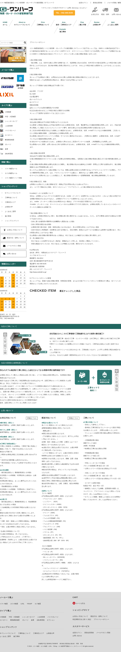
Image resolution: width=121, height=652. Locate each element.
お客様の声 (97, 23)
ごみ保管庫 (41, 617)
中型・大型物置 (14, 617)
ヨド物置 (38, 604)
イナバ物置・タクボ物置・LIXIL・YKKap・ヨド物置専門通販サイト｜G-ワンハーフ (57, 646)
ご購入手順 (82, 23)
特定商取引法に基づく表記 (82, 619)
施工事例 (63, 30)
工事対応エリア (38, 633)
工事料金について (43, 23)
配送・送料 (105, 13)
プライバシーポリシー (101, 619)
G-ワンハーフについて (22, 23)
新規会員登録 (97, 3)
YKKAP (29, 604)
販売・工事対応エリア (63, 23)
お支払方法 (95, 13)
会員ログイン (83, 3)
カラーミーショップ (79, 51)
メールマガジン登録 (103, 632)
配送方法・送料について (99, 616)
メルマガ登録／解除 (114, 3)
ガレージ (25, 620)
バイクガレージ (53, 617)
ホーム (5, 23)
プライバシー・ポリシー (61, 54)
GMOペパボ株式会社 (106, 48)
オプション (51, 620)
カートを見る (80, 603)
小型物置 (3, 617)
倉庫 (32, 620)
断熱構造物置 (15, 620)
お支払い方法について (80, 616)
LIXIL (22, 604)
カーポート (4, 620)
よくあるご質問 (112, 23)
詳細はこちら (31, 418)
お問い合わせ (116, 13)
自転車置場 (40, 620)
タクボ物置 (14, 604)
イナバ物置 (4, 604)
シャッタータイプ (28, 617)
